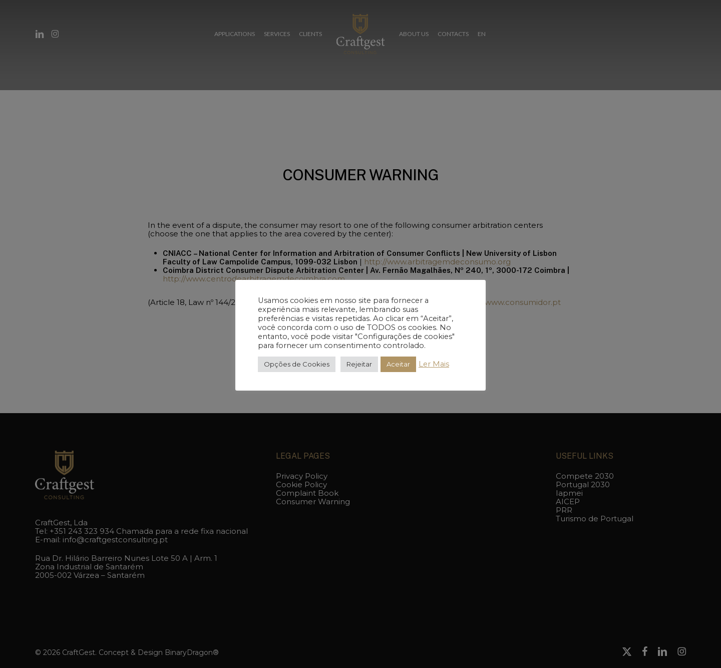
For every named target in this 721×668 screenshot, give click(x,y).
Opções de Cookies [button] (296, 364)
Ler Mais (434, 364)
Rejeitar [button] (359, 364)
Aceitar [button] (398, 364)
